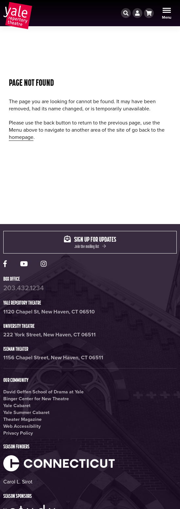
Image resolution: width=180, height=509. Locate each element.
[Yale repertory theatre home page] (17, 15)
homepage (21, 137)
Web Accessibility (22, 426)
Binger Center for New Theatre (36, 399)
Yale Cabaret (16, 405)
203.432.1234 (23, 288)
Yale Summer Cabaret (26, 412)
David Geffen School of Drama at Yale (43, 392)
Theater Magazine (22, 419)
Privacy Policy (18, 433)
